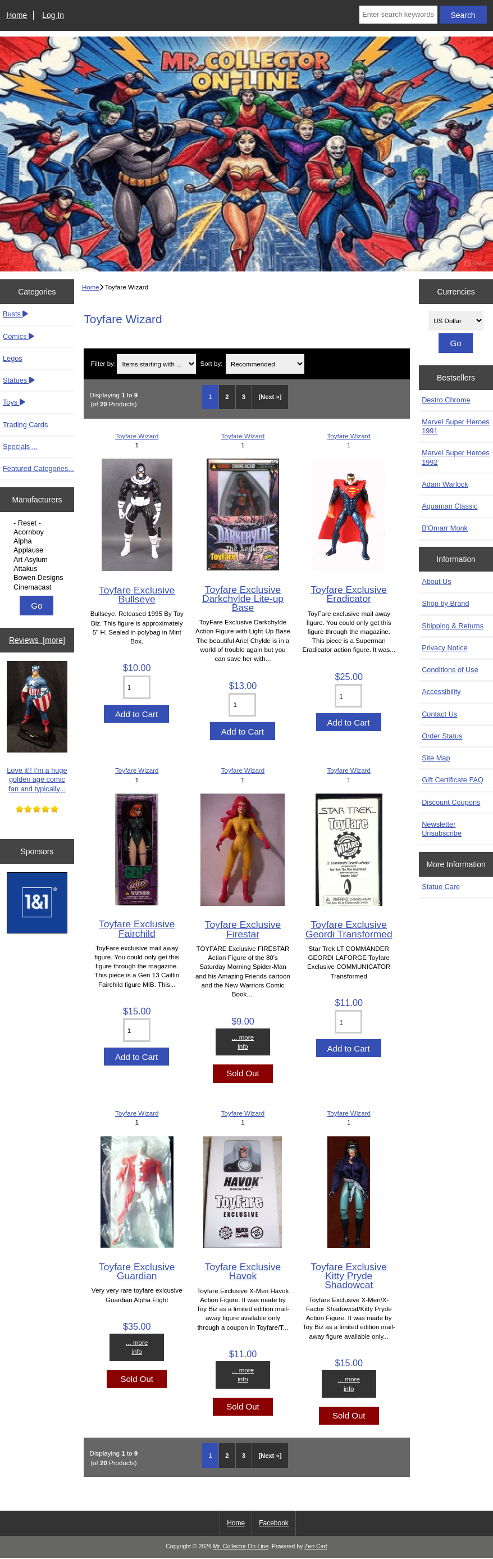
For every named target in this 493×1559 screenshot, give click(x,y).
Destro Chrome (446, 400)
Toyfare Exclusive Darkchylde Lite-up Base (243, 598)
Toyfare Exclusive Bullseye (137, 594)
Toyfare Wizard (136, 435)
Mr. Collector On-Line (241, 1546)
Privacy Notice (444, 647)
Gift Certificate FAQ (452, 780)
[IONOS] (37, 904)
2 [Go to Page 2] (227, 396)
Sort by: (211, 364)
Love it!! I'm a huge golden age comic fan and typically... (37, 726)
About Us (436, 581)
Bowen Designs (38, 577)
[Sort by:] (265, 364)
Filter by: (103, 364)
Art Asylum (38, 559)
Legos (12, 358)
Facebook (274, 1523)
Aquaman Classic (449, 506)
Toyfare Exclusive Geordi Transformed (348, 929)
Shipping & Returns (452, 626)
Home (16, 15)
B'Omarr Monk (445, 528)
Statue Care (441, 886)
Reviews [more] (37, 640)
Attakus (38, 568)
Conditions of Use (450, 669)
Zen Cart (315, 1546)
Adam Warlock (445, 484)
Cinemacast (38, 587)
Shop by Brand (445, 603)
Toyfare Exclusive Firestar (243, 929)
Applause (38, 550)
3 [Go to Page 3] (243, 396)
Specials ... (20, 446)
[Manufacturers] (37, 555)
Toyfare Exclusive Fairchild (137, 928)
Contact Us (439, 714)
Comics (18, 336)
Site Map (436, 758)
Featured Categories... (38, 468)
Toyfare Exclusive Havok (243, 1271)
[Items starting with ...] (156, 364)
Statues (19, 380)
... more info (243, 1042)
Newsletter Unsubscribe (442, 828)
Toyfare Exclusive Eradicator (349, 594)
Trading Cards (25, 424)
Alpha (38, 541)
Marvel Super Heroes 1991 (455, 426)
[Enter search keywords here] (398, 15)
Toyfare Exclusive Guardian (137, 1271)
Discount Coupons (451, 802)
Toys (14, 402)
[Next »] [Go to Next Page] (269, 396)
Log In (53, 15)
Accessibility (441, 691)
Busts (15, 314)
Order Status (442, 736)
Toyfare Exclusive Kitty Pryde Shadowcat (349, 1275)
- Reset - (38, 523)
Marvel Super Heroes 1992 (455, 457)
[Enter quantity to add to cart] (136, 687)
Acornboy (38, 532)
